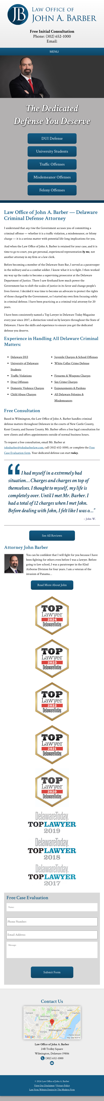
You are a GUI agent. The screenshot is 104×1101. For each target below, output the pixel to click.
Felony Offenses (52, 190)
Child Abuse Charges (23, 394)
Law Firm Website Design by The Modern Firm (52, 1089)
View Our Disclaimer (44, 1085)
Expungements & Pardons (70, 388)
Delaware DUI (19, 357)
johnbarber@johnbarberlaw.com (23, 448)
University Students (52, 151)
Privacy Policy (63, 1085)
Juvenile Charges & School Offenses (76, 357)
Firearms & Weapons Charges (72, 376)
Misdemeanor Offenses (52, 177)
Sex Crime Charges (66, 382)
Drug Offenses (19, 382)
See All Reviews (52, 535)
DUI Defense (52, 138)
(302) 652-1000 (58, 36)
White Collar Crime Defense (71, 363)
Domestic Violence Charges (27, 388)
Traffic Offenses (52, 164)
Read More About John (52, 585)
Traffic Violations (21, 376)
